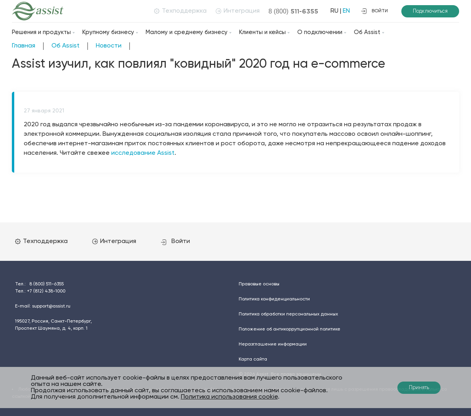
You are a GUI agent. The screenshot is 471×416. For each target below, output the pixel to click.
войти (374, 11)
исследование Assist (143, 153)
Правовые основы (259, 284)
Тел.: (39, 284)
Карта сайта (253, 359)
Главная (23, 46)
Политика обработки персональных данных (288, 314)
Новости (109, 46)
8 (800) (293, 11)
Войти (175, 241)
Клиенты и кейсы (262, 32)
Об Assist (367, 32)
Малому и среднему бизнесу (187, 32)
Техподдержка (180, 11)
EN (346, 11)
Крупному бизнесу (108, 32)
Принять (419, 387)
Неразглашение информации (273, 344)
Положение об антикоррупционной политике (289, 329)
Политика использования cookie (229, 397)
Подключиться (430, 11)
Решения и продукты (41, 32)
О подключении (319, 32)
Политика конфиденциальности (274, 299)
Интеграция (238, 11)
